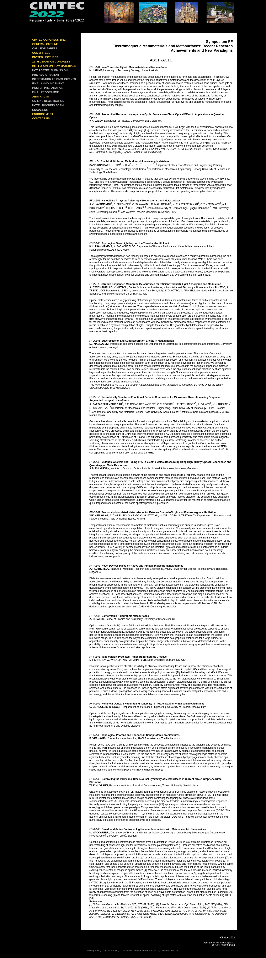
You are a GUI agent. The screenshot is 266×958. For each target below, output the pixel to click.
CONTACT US (41, 118)
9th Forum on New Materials (54, 65)
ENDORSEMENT (42, 114)
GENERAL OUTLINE (45, 44)
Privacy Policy (94, 950)
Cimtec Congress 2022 (48, 39)
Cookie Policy (112, 950)
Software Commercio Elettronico (139, 950)
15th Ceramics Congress (51, 61)
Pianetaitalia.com (170, 950)
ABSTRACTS (40, 96)
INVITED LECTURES (45, 57)
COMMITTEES (41, 52)
